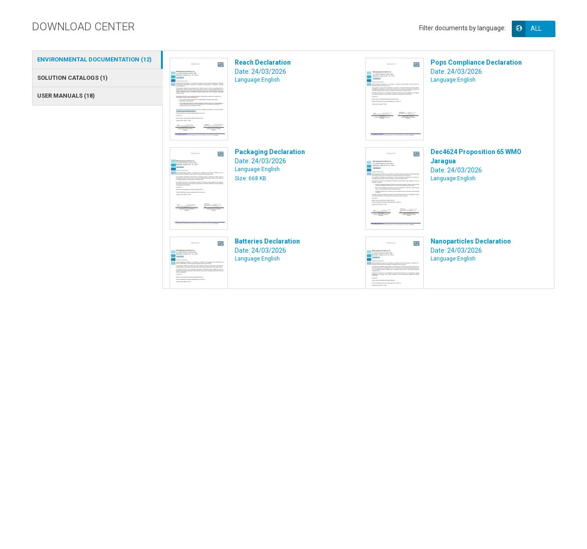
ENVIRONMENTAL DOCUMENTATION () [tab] (94, 59)
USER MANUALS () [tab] (66, 95)
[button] (540, 28)
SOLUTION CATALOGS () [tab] (72, 77)
